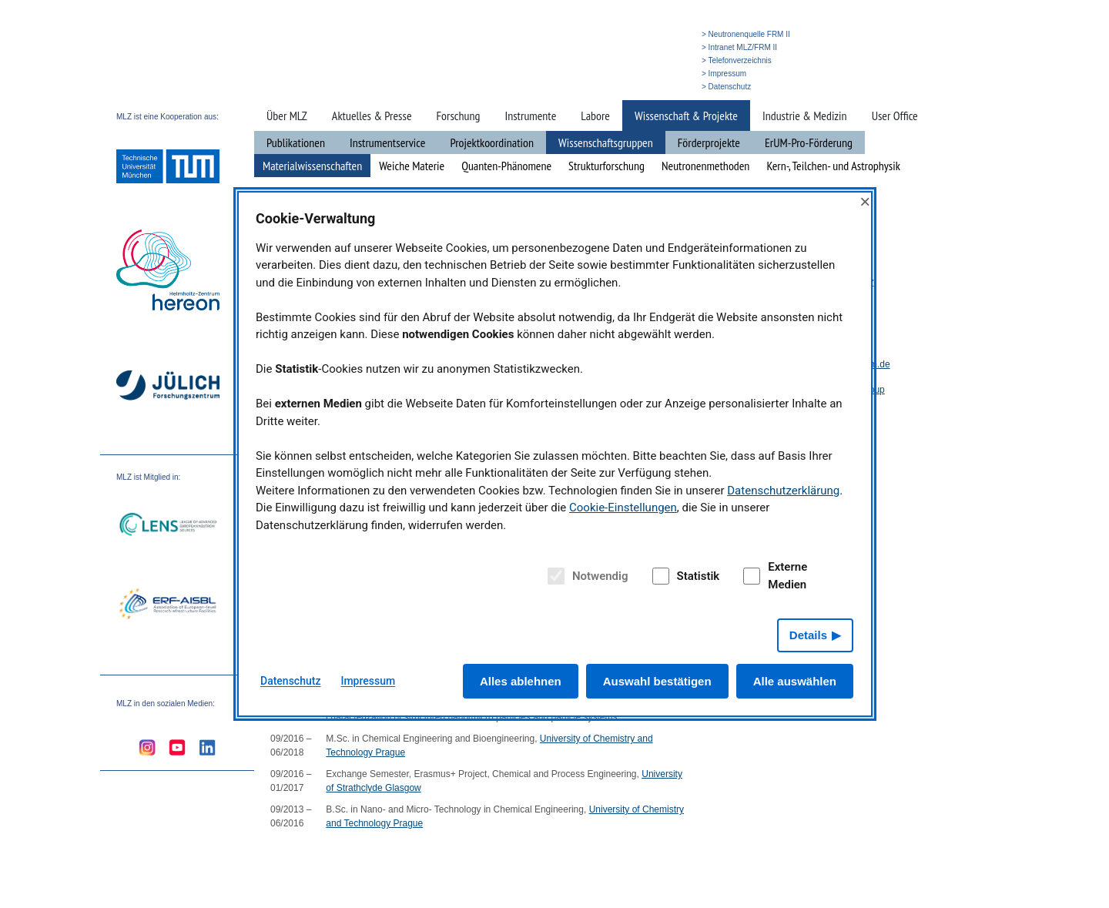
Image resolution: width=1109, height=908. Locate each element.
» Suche (628, 86)
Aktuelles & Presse (372, 115)
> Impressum (724, 73)
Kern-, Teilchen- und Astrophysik (833, 165)
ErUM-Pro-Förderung (809, 142)
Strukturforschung (606, 165)
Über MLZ (286, 115)
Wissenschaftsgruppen (605, 142)
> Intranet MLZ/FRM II (739, 47)
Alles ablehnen (520, 681)
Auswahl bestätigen (657, 681)
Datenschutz (290, 681)
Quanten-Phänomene (506, 165)
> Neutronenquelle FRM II (746, 34)
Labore (595, 115)
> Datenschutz (726, 86)
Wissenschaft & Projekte (686, 115)
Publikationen (295, 142)
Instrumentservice (387, 142)
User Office (895, 115)
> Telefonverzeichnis (737, 60)
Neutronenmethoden (705, 165)
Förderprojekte (709, 142)
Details (808, 635)
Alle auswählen (794, 681)
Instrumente (530, 115)
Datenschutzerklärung (783, 491)
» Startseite (587, 86)
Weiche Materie (411, 165)
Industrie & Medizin (804, 115)
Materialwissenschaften (312, 165)
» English (666, 86)
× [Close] (864, 201)
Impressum (367, 681)
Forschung (459, 115)
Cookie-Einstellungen (623, 507)
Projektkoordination (492, 142)
